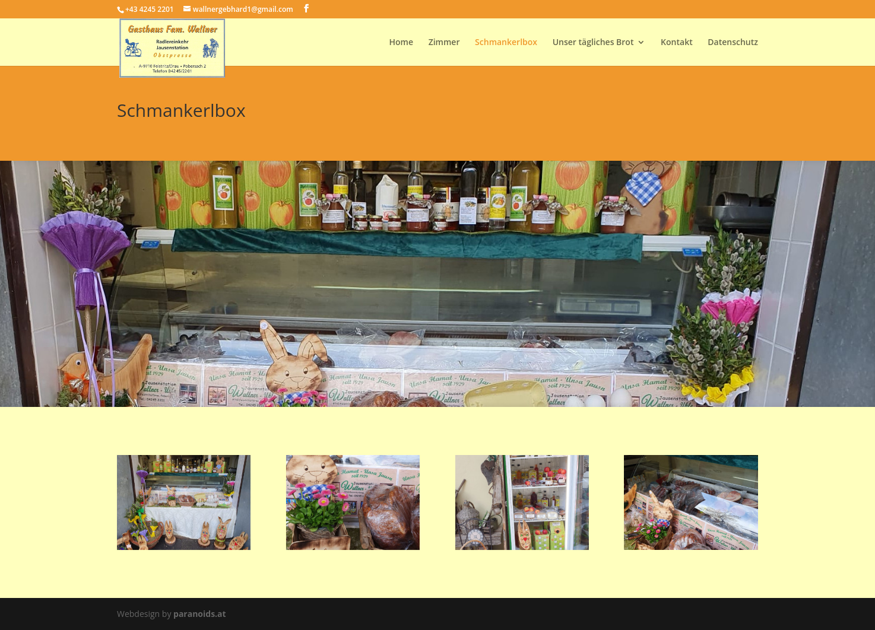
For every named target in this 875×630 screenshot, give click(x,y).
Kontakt (677, 42)
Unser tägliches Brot (593, 42)
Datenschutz (733, 42)
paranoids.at (199, 613)
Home (401, 42)
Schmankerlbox (506, 42)
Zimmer (444, 42)
